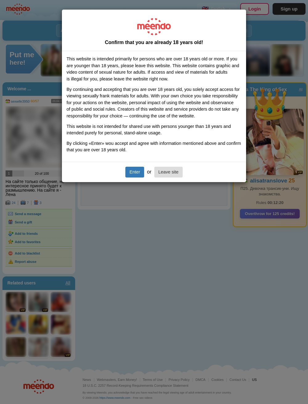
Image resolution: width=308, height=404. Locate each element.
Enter (134, 171)
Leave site (168, 171)
